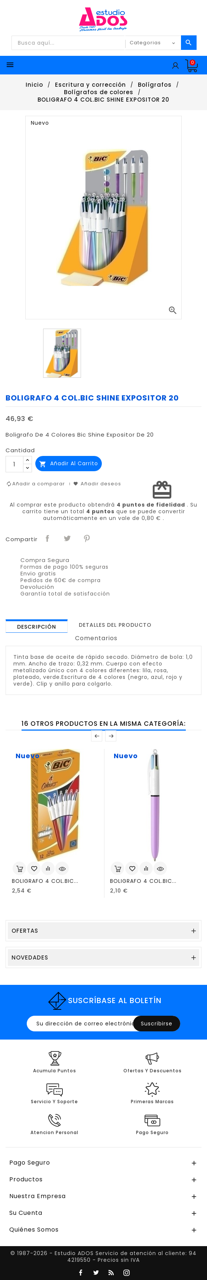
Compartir (48, 538)
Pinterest (87, 538)
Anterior (96, 735)
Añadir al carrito (68, 463)
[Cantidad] (14, 464)
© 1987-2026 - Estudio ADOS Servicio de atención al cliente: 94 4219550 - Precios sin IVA (103, 1256)
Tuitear (67, 538)
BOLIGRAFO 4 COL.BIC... (45, 881)
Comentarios (96, 638)
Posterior (110, 735)
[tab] (37, 626)
